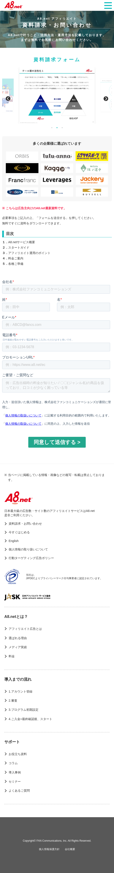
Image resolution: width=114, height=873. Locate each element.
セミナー (15, 781)
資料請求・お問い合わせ (25, 523)
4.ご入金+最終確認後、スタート (30, 719)
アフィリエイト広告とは (25, 628)
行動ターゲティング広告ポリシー (31, 558)
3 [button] (62, 127)
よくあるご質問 (19, 790)
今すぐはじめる (19, 532)
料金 (12, 656)
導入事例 (15, 772)
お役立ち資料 (18, 754)
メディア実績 (18, 647)
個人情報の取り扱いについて (28, 549)
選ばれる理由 (18, 638)
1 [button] (52, 127)
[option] (57, 95)
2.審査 (13, 700)
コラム (13, 763)
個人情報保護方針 (49, 849)
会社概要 (70, 849)
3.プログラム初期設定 (23, 709)
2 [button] (57, 127)
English (14, 541)
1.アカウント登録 (20, 691)
